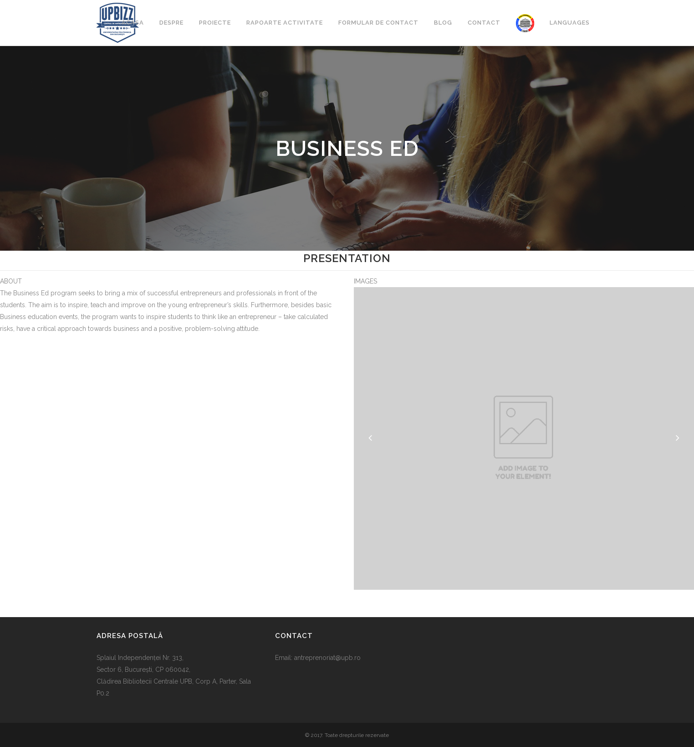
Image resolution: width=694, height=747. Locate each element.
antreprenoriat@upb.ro (327, 657)
